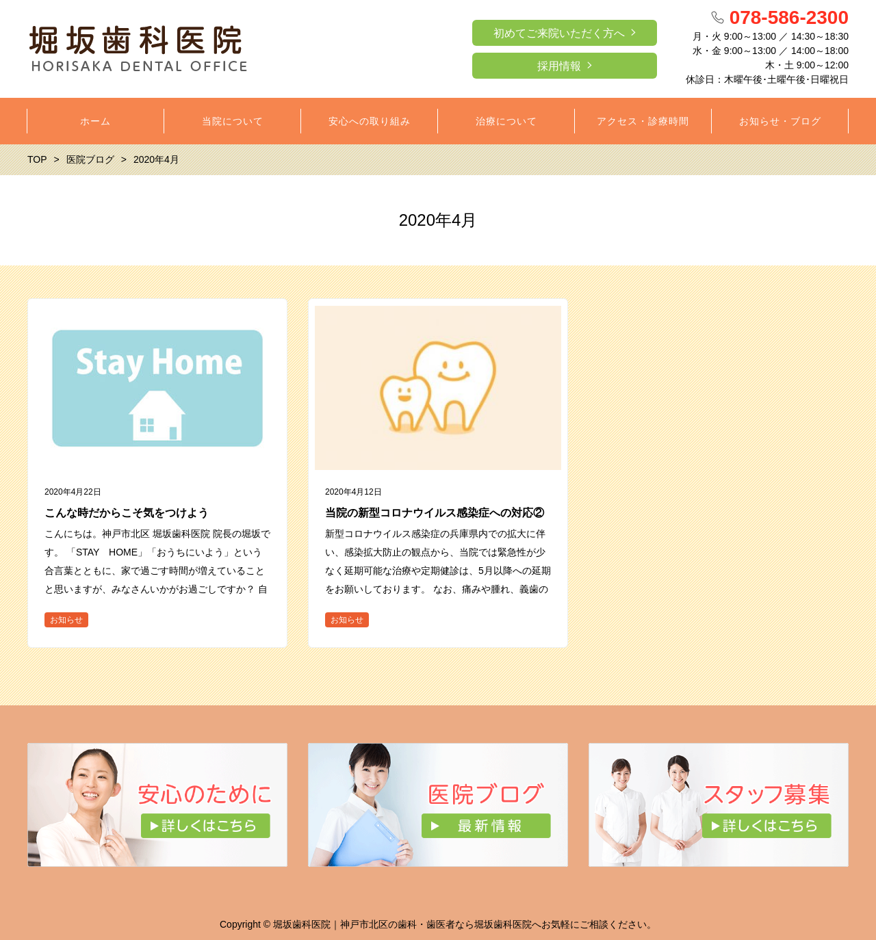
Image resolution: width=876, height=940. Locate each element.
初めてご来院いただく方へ (559, 33)
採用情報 (559, 66)
